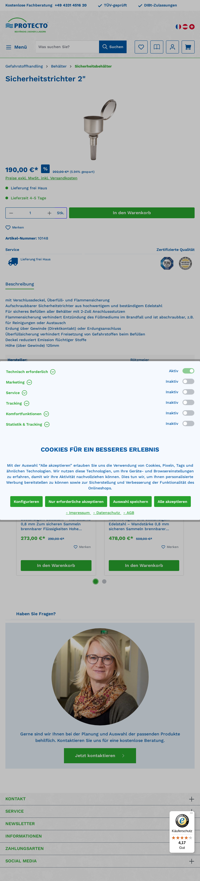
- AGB (128, 512)
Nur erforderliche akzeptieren (76, 501)
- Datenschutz (107, 512)
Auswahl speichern (130, 501)
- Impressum (78, 512)
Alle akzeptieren (172, 501)
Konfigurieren (26, 501)
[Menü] (191, 814)
